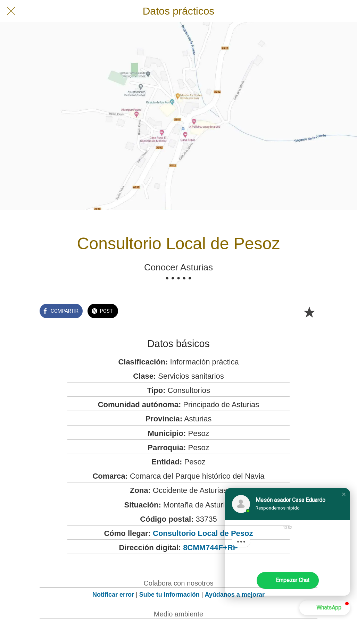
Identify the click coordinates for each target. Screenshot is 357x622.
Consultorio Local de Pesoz (203, 533)
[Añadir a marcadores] (309, 311)
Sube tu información (169, 594)
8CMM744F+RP (210, 547)
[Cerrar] (11, 11)
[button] (343, 494)
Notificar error (113, 594)
